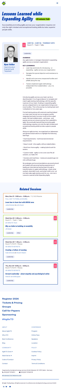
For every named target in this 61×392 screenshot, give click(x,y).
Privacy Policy (36, 359)
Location (35, 343)
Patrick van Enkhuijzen (12, 276)
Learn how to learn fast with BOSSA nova (19, 202)
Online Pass (36, 335)
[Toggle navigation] (57, 3)
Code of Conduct (8, 359)
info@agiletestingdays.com (11, 375)
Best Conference (7, 339)
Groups (6, 306)
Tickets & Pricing (12, 302)
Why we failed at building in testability (19, 226)
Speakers (35, 339)
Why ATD (5, 335)
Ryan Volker (9, 64)
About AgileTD (7, 331)
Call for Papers (11, 310)
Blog (3, 343)
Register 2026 (10, 298)
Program (34, 331)
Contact (5, 363)
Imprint (34, 355)
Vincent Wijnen (21, 253)
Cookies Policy (37, 351)
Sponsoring (9, 314)
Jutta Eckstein (10, 205)
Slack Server (7, 355)
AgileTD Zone (7, 352)
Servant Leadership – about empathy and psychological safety (27, 274)
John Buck (20, 205)
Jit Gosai (8, 229)
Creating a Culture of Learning (16, 250)
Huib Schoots (9, 253)
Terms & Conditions (38, 363)
